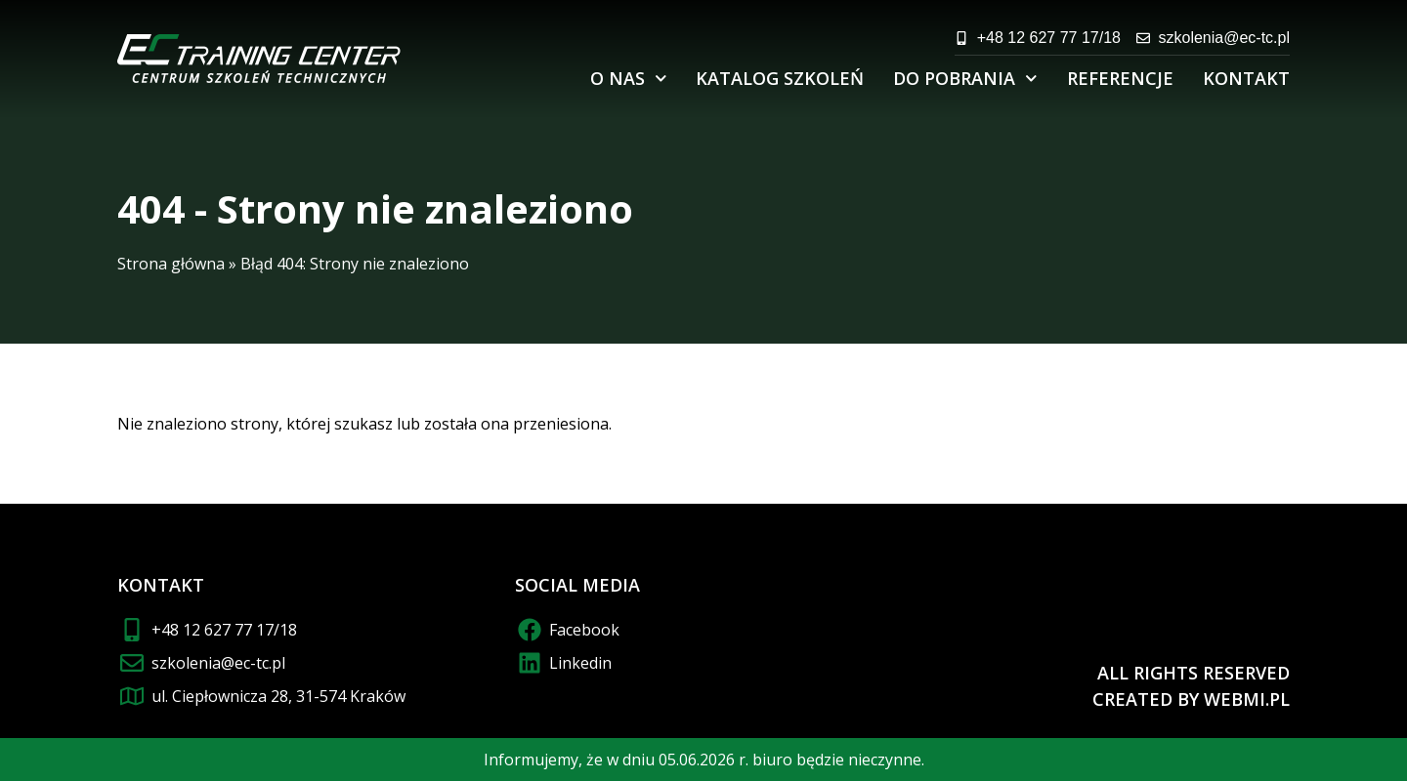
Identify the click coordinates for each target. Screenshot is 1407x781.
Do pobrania (965, 78)
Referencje (1120, 78)
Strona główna (171, 263)
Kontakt (1246, 78)
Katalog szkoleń (780, 78)
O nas (628, 78)
